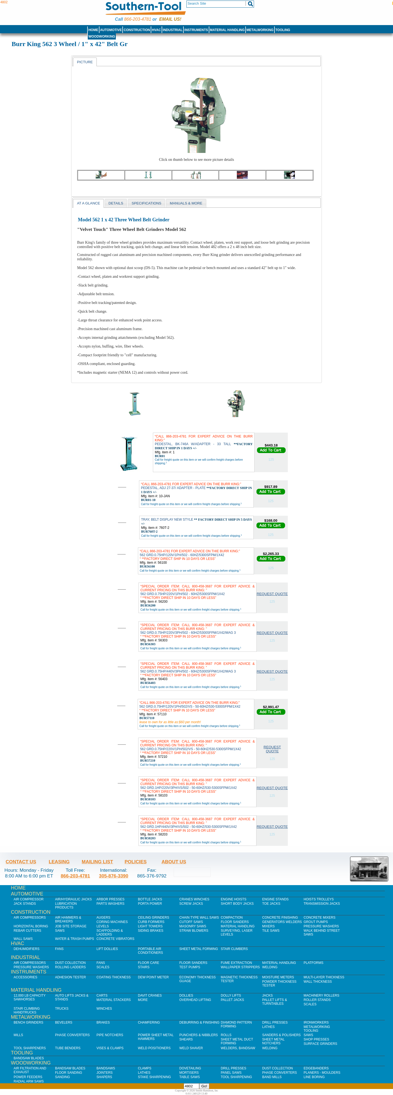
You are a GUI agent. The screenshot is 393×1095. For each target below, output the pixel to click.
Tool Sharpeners (30, 1048)
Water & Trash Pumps (74, 939)
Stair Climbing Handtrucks (27, 1010)
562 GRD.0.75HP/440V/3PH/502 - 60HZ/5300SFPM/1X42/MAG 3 (197, 669)
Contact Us (21, 861)
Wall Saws (23, 939)
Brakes (103, 1022)
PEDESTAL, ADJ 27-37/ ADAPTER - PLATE (196, 488)
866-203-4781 (137, 19)
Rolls (226, 1035)
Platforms (313, 963)
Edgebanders (316, 1068)
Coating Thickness (113, 977)
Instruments (196, 30)
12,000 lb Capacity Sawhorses (30, 997)
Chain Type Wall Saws (199, 917)
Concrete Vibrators (115, 939)
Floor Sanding (68, 1073)
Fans (59, 949)
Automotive (111, 30)
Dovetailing (190, 1068)
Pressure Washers (321, 926)
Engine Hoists (233, 899)
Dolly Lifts (231, 995)
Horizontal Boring (31, 926)
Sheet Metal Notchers (273, 1041)
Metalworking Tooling (317, 1029)
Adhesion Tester (70, 977)
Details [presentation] (115, 203)
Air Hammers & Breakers (68, 919)
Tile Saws (271, 931)
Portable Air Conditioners (150, 951)
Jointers (104, 1073)
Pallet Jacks (232, 1000)
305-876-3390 (113, 876)
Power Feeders (28, 1077)
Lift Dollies (107, 949)
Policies (136, 861)
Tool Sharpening (236, 1077)
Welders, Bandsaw (238, 1048)
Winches (104, 1008)
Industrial (173, 30)
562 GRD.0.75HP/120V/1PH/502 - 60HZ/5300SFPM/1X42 (190, 555)
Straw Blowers (193, 931)
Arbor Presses (110, 899)
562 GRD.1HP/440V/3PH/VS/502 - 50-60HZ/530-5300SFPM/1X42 (197, 824)
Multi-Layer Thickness (324, 977)
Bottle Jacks (150, 899)
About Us (174, 861)
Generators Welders (282, 922)
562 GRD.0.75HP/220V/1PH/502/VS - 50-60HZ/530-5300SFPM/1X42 (197, 747)
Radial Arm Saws (29, 1081)
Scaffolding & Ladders (109, 932)
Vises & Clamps (109, 1048)
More (143, 1000)
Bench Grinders (28, 1022)
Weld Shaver (191, 1048)
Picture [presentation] (85, 62)
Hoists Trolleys (319, 899)
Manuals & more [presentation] (186, 203)
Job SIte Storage (70, 926)
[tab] (84, 62)
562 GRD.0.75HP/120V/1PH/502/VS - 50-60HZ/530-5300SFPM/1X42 (190, 706)
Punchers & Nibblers (198, 1035)
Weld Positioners (154, 1048)
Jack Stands (25, 904)
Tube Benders (67, 1048)
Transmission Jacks (322, 904)
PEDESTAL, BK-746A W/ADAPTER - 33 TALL (204, 442)
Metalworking (259, 30)
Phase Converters (72, 1035)
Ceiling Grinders (153, 917)
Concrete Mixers (319, 917)
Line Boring (314, 1077)
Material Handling (227, 30)
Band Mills (272, 1077)
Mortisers (189, 1073)
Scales (102, 967)
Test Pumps (189, 967)
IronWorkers (316, 1022)
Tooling (282, 30)
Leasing (59, 861)
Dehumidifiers (27, 949)
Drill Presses (275, 1022)
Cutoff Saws (191, 922)
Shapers (104, 1077)
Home (93, 30)
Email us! (170, 19)
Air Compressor (29, 899)
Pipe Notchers (109, 1035)
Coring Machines (112, 922)
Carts (101, 995)
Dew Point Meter (153, 977)
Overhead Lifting (195, 1000)
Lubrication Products (66, 905)
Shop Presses (316, 1039)
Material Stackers (113, 1000)
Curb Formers (151, 922)
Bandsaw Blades (29, 1058)
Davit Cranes (150, 995)
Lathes (268, 1027)
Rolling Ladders (70, 967)
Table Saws (189, 1077)
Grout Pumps (316, 922)
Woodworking (101, 36)
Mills (18, 1035)
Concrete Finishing (280, 917)
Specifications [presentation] (146, 203)
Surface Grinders (320, 1044)
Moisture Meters (278, 977)
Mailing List (97, 861)
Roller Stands (317, 1000)
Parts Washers (110, 904)
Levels (102, 926)
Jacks (267, 995)
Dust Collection (70, 963)
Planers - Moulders (322, 1073)
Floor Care (148, 963)
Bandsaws (105, 1068)
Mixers (268, 926)
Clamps (144, 1068)
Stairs (143, 967)
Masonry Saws (192, 926)
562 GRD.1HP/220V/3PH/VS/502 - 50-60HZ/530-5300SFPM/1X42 (197, 786)
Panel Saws (231, 1073)
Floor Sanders (235, 922)
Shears (186, 1039)
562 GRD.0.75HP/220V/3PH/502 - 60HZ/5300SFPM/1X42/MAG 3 (197, 630)
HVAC (156, 30)
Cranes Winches (194, 899)
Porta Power (150, 904)
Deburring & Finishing (199, 1022)
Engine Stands (275, 899)
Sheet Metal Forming (198, 949)
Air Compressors (30, 917)
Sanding (62, 1077)
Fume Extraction (236, 963)
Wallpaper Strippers (240, 967)
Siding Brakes (150, 931)
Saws (60, 931)
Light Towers (150, 926)
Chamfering (149, 1022)
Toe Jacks (271, 904)
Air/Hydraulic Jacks (73, 899)
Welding (269, 967)
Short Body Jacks (237, 904)
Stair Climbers (234, 949)
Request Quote (272, 594)
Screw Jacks (191, 904)
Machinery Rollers (321, 995)
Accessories (25, 977)
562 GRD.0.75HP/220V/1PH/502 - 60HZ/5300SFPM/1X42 (197, 592)
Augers (103, 917)
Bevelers (63, 1022)
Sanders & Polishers (281, 1035)
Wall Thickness (318, 982)
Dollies (186, 995)
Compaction (232, 917)
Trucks (61, 1008)
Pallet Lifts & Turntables (274, 1002)
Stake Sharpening (154, 1077)
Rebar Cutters (27, 931)
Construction (137, 30)
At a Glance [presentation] (88, 203)
